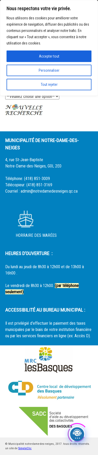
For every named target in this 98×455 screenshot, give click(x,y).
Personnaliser (49, 70)
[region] (49, 48)
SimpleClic (25, 448)
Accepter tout (49, 56)
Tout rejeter (49, 84)
